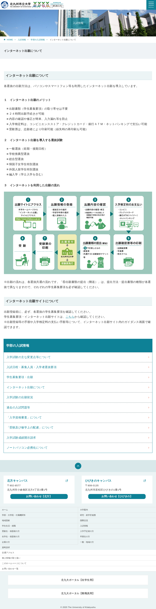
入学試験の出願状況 (20, 397)
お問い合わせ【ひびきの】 (116, 496)
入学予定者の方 (87, 531)
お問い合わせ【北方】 (39, 496)
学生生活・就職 (9, 526)
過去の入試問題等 (18, 407)
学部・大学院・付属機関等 (13, 515)
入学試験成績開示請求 (21, 437)
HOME (10, 40)
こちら (70, 316)
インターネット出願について (26, 387)
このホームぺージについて (14, 563)
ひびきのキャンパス (98, 480)
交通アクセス (8, 552)
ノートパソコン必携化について (27, 447)
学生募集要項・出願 (20, 377)
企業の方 (6, 542)
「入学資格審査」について (24, 417)
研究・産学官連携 (88, 515)
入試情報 (22, 40)
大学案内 (84, 510)
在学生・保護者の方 (11, 536)
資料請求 (6, 547)
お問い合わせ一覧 (10, 569)
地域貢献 (6, 520)
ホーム (5, 510)
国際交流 (84, 520)
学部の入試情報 (38, 40)
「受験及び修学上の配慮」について (30, 427)
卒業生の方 (85, 536)
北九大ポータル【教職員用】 (78, 593)
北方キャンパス (17, 480)
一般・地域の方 (87, 542)
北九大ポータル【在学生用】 (78, 579)
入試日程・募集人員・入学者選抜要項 (32, 367)
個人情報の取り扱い (11, 558)
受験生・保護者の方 (11, 531)
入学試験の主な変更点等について (29, 357)
